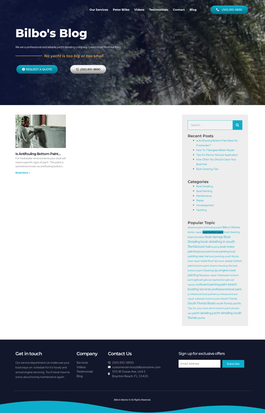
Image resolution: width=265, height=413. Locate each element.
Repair (200, 200)
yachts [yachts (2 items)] (201, 322)
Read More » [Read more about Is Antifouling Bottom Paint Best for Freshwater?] (22, 172)
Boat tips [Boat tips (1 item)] (213, 262)
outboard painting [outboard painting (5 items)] (208, 287)
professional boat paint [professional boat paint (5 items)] (227, 292)
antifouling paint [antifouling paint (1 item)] (213, 227)
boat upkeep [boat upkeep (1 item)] (226, 262)
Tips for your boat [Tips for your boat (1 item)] (198, 311)
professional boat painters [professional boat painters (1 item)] (202, 297)
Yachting (201, 210)
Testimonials (158, 9)
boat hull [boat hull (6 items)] (204, 247)
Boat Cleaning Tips (208, 169)
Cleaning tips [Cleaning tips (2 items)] (210, 272)
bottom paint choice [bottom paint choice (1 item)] (205, 267)
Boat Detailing (205, 186)
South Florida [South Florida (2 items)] (229, 302)
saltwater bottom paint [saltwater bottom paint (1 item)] (208, 302)
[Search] (237, 125)
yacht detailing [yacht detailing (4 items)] (201, 317)
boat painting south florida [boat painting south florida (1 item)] (224, 257)
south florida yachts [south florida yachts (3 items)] (228, 307)
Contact (179, 9)
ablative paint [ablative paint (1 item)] (195, 227)
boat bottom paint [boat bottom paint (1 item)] (213, 232)
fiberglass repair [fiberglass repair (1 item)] (208, 277)
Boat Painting (204, 191)
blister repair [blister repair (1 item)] (195, 232)
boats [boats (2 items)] (204, 262)
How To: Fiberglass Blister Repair (216, 150)
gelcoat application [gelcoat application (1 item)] (214, 282)
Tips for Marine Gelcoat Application (218, 155)
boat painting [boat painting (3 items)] (220, 252)
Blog (193, 9)
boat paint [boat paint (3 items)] (205, 252)
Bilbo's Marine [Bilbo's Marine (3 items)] (231, 227)
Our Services (98, 9)
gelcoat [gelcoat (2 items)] (198, 282)
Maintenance (204, 196)
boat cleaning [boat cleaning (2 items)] (232, 232)
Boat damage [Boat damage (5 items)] (214, 237)
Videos (139, 9)
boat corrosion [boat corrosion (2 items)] (196, 237)
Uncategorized (205, 205)
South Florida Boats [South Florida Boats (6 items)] (202, 307)
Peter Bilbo (121, 9)
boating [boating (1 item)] (215, 247)
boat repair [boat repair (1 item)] (194, 262)
